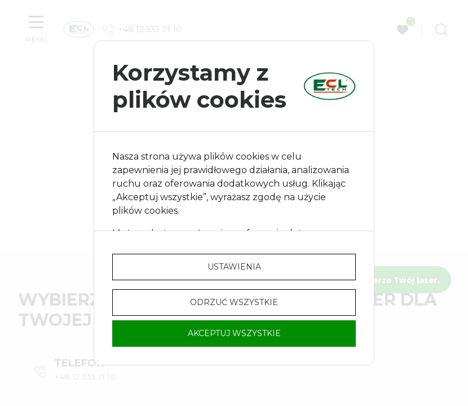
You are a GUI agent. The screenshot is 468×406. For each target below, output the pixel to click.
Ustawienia (234, 267)
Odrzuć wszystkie (234, 302)
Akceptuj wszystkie (234, 333)
